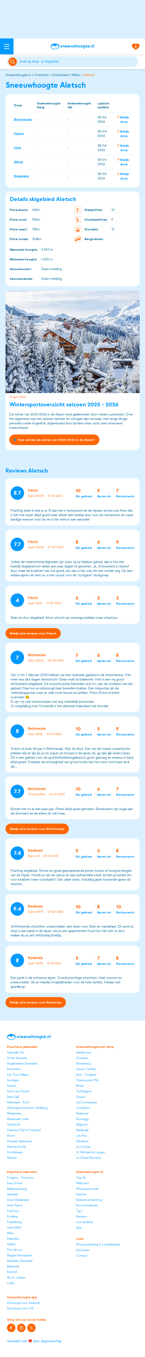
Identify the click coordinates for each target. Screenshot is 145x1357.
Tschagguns (83, 1091)
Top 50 (81, 1177)
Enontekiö (14, 1069)
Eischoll (12, 1272)
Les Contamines (86, 1102)
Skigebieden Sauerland (22, 1063)
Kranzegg (82, 1119)
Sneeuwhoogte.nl (18, 75)
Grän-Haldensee (18, 1200)
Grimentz (82, 1058)
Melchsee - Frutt (18, 1102)
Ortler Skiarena (17, 1058)
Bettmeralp (23, 119)
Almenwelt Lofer (18, 1119)
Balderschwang (17, 1189)
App (79, 1227)
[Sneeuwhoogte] (72, 46)
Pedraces (82, 1113)
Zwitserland (60, 75)
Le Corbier (83, 1147)
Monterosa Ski (16, 1147)
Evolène (12, 1216)
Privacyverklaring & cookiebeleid (98, 1244)
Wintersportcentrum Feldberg (27, 1108)
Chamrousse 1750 (87, 1080)
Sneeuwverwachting (89, 1200)
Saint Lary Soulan (18, 1091)
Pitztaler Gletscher (19, 1141)
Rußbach (82, 1124)
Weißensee (14, 1113)
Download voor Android (23, 1303)
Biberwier (13, 1266)
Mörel (18, 162)
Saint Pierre (14, 1205)
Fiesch (19, 133)
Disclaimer (82, 1250)
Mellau (11, 1244)
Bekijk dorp (124, 119)
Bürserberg (83, 1063)
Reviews (81, 1216)
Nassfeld (12, 1194)
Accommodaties (87, 1205)
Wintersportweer (87, 1189)
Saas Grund (14, 1183)
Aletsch (89, 75)
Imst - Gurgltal (86, 1075)
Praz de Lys (14, 1250)
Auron (11, 1135)
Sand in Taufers (86, 1069)
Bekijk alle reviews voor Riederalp (35, 1002)
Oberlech (82, 1141)
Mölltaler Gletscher (20, 1261)
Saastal (11, 1086)
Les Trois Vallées (17, 1075)
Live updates (84, 1222)
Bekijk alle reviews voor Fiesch (33, 633)
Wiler (10, 1233)
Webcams (82, 1183)
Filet (17, 148)
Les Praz (81, 1135)
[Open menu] (7, 46)
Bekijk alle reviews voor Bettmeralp (37, 829)
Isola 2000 (14, 1227)
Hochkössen (15, 1152)
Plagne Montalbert (19, 1255)
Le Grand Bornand (88, 1158)
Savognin (13, 1080)
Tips (79, 1211)
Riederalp (21, 176)
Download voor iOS (20, 1308)
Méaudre (13, 1239)
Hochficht (13, 1124)
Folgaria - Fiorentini (20, 1177)
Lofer (10, 1283)
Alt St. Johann (16, 1277)
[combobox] (78, 62)
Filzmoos (13, 1211)
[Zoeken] (78, 62)
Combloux (83, 1108)
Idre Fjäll (13, 1097)
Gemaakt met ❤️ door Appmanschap (34, 1341)
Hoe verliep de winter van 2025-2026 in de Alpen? (54, 440)
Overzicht (41, 75)
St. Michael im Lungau (90, 1152)
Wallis (76, 75)
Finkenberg (14, 1222)
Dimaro (81, 1097)
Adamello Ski (15, 1052)
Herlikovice (83, 1052)
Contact (81, 1255)
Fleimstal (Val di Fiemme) (24, 1130)
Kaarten (81, 1194)
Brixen (80, 1086)
